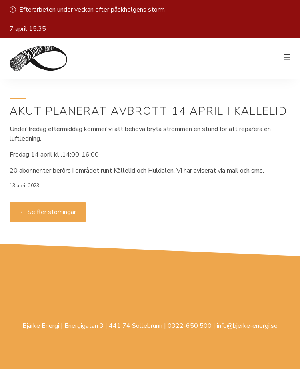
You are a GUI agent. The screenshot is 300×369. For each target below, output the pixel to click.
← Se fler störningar (48, 212)
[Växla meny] (287, 58)
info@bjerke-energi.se (247, 325)
